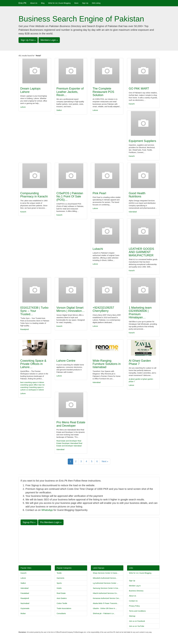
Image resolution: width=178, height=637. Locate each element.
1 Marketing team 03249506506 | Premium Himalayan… (140, 312)
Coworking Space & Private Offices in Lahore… (33, 364)
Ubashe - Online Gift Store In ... (105, 608)
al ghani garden (135, 379)
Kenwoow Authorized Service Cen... (106, 598)
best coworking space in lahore (32, 382)
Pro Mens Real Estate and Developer (70, 424)
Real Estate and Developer (66, 441)
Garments (60, 578)
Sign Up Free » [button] (28, 40)
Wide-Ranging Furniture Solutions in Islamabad (107, 364)
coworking (24, 387)
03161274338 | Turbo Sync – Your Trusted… (34, 311)
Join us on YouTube (136, 626)
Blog (42, 3)
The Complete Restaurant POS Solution (103, 92)
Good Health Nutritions (137, 194)
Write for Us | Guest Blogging (59, 3)
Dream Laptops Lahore (30, 90)
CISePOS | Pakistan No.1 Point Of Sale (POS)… (69, 196)
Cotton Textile (62, 603)
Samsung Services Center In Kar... (106, 588)
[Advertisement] (89, 543)
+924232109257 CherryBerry (103, 309)
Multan (23, 613)
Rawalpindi (24, 329)
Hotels (59, 588)
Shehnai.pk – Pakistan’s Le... (104, 613)
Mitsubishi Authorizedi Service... (105, 578)
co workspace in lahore (35, 390)
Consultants (61, 613)
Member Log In (135, 586)
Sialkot (59, 110)
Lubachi (98, 248)
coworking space (26, 385)
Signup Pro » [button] (29, 522)
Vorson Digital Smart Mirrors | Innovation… (70, 309)
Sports (59, 583)
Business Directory (136, 591)
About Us (33, 3)
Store (76, 3)
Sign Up (85, 3)
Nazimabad (25, 603)
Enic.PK (22, 3)
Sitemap (132, 616)
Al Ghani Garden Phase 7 (140, 362)
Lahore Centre (65, 360)
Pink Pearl (99, 193)
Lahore (23, 107)
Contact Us (133, 601)
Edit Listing (96, 3)
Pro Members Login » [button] (50, 522)
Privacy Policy (134, 606)
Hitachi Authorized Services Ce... (105, 593)
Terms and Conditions (137, 611)
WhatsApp (47, 510)
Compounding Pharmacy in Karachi (34, 194)
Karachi (132, 104)
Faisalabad (25, 593)
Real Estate (61, 593)
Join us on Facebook (137, 621)
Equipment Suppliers (142, 141)
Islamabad (133, 212)
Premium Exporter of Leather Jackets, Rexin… (70, 92)
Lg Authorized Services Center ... (105, 583)
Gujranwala (25, 608)
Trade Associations (64, 608)
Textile (59, 573)
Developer (66, 443)
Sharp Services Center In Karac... (106, 573)
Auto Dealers (62, 598)
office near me (39, 385)
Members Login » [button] (49, 40)
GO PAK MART (139, 88)
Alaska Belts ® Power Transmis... (105, 603)
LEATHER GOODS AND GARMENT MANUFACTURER (141, 252)
